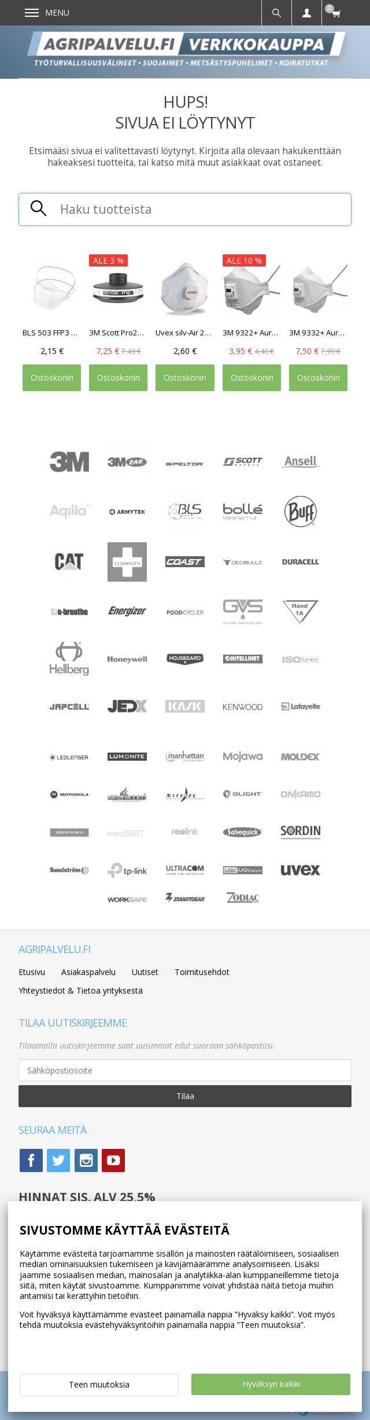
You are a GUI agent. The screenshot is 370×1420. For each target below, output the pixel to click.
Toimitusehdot (202, 971)
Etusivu (31, 971)
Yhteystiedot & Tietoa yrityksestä (80, 990)
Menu (47, 12)
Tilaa (185, 1095)
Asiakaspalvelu (88, 971)
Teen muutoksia (99, 1384)
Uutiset (145, 971)
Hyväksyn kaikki (271, 1383)
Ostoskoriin (52, 377)
